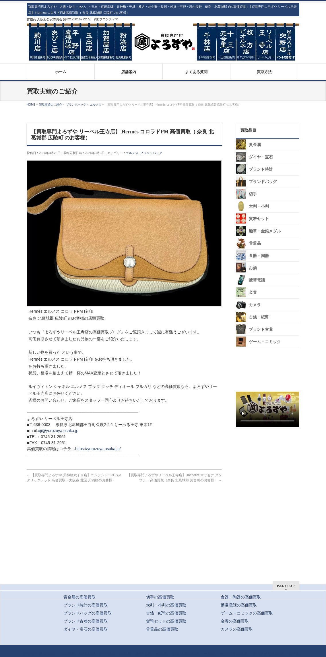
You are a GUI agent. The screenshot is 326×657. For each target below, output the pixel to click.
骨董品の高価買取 (162, 629)
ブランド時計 (261, 169)
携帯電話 (257, 280)
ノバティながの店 (268, 653)
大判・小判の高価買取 (166, 605)
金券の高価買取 (235, 621)
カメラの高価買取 (237, 629)
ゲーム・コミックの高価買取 (247, 613)
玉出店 (162, 653)
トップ (29, 653)
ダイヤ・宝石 (261, 157)
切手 (253, 194)
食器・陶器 (259, 255)
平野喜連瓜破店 (186, 653)
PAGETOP (286, 586)
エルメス (132, 153)
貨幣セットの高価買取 (166, 621)
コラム (294, 653)
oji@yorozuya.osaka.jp (58, 430)
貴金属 (255, 145)
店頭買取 (47, 653)
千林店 (210, 653)
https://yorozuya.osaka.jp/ (98, 448)
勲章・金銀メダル (265, 231)
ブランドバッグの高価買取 (87, 613)
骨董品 (255, 243)
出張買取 (87, 653)
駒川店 (125, 653)
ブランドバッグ (151, 153)
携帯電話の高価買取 (239, 605)
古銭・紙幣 (259, 317)
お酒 (253, 268)
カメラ (255, 305)
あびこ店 (143, 653)
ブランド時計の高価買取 (85, 605)
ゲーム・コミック (265, 342)
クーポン (107, 653)
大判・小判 (259, 206)
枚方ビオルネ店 (234, 653)
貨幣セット (259, 219)
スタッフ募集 (269, 446)
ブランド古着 (261, 329)
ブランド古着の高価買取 (85, 621)
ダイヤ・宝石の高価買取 (85, 629)
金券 (253, 292)
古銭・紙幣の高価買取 (166, 613)
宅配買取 (67, 653)
